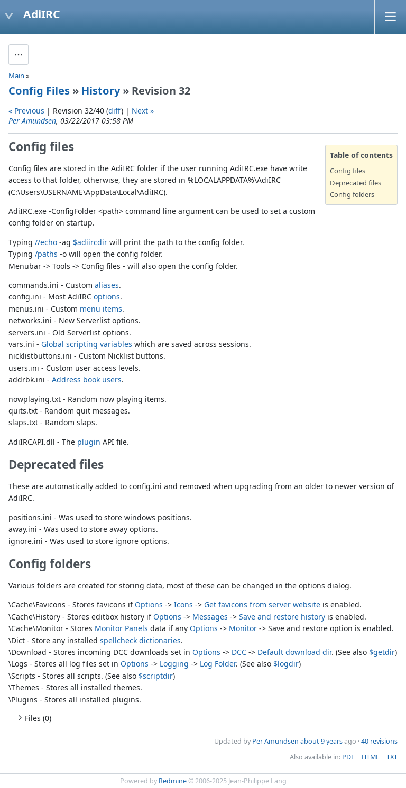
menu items (101, 309)
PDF (348, 757)
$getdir (382, 652)
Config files (347, 170)
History (100, 90)
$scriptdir (156, 676)
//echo (46, 242)
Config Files (39, 90)
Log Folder (218, 664)
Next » (143, 111)
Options (149, 604)
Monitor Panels (121, 628)
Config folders (352, 194)
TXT (392, 757)
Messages (210, 617)
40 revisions (379, 741)
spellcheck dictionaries (140, 640)
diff (114, 111)
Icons (183, 604)
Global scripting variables (86, 344)
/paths (46, 254)
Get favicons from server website (262, 604)
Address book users (87, 379)
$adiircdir (90, 242)
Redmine (173, 780)
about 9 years (321, 741)
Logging (174, 664)
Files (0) (33, 718)
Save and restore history (282, 617)
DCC (239, 652)
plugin (88, 442)
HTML (371, 757)
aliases (107, 285)
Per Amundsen (32, 121)
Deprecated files (355, 182)
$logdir (286, 664)
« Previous (26, 111)
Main (16, 75)
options (107, 297)
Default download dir (294, 652)
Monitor (243, 628)
